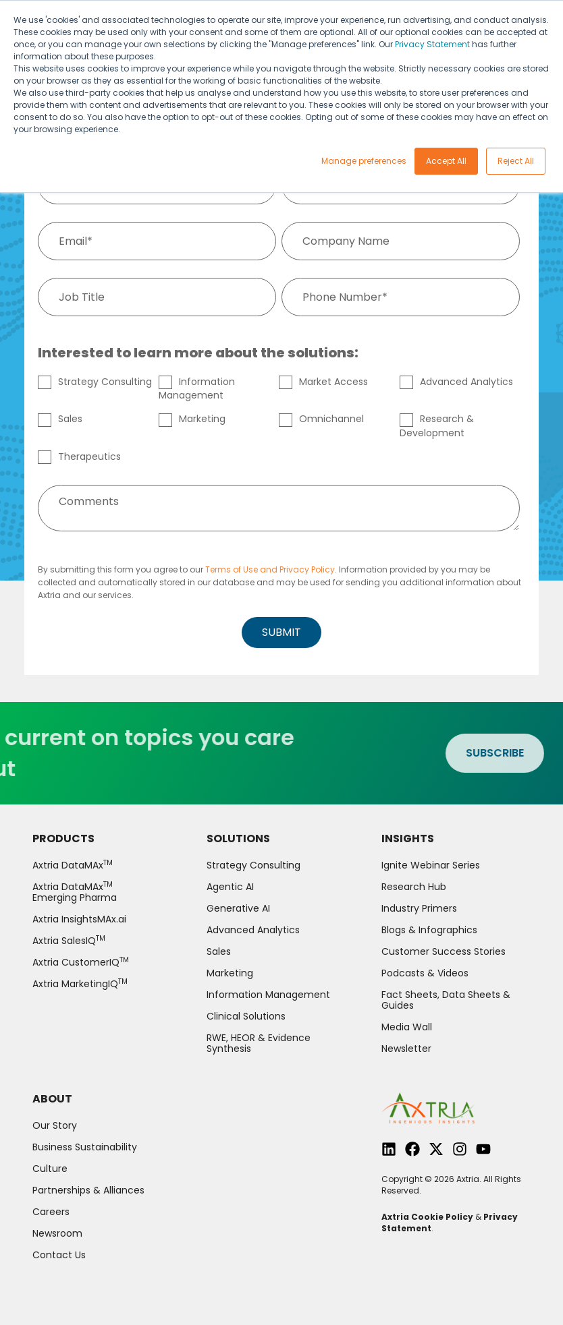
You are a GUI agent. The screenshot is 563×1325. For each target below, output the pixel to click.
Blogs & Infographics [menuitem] (429, 930)
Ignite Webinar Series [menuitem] (430, 865)
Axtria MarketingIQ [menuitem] (80, 984)
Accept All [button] (446, 161)
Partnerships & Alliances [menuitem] (88, 1190)
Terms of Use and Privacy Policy (270, 569)
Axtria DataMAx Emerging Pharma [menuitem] (74, 892)
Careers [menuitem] (51, 1211)
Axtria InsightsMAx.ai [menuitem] (79, 919)
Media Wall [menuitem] (406, 1027)
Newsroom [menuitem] (57, 1233)
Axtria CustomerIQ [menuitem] (80, 962)
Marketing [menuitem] (230, 973)
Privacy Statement (432, 44)
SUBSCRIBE (500, 753)
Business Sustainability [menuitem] (84, 1147)
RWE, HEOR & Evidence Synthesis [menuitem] (259, 1043)
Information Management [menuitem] (268, 994)
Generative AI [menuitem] (238, 908)
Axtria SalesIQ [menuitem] (68, 940)
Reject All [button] (516, 161)
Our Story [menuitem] (54, 1125)
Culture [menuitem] (50, 1168)
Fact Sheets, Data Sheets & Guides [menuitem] (445, 1000)
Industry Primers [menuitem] (419, 908)
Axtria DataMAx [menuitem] (72, 865)
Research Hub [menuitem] (413, 886)
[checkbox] (279, 422)
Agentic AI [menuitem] (230, 886)
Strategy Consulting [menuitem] (253, 865)
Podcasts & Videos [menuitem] (424, 973)
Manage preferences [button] (363, 161)
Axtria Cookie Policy (427, 1217)
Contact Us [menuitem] (59, 1255)
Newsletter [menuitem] (406, 1048)
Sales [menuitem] (219, 951)
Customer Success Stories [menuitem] (443, 951)
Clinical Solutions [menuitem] (246, 1016)
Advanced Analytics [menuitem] (253, 930)
